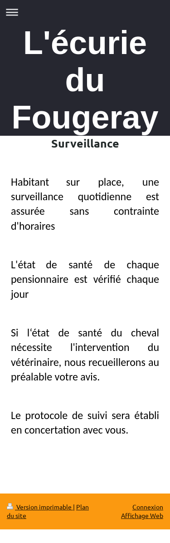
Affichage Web (142, 515)
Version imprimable (40, 507)
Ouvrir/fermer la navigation (85, 12)
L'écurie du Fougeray (84, 80)
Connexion (147, 507)
